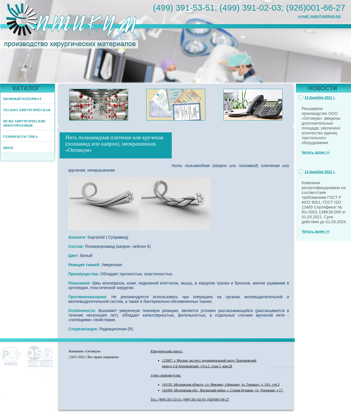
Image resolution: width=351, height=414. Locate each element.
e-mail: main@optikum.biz (319, 16)
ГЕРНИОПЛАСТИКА (20, 137)
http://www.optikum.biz (76, 26)
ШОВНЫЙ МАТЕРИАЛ (22, 99)
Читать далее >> (315, 152)
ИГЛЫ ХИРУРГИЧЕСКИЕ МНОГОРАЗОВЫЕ (24, 123)
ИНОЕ (8, 148)
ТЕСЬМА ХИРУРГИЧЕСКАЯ (26, 110)
